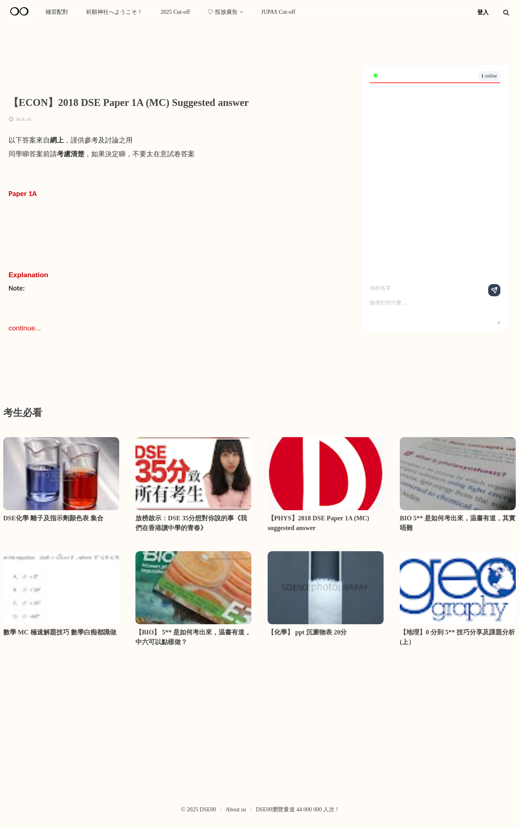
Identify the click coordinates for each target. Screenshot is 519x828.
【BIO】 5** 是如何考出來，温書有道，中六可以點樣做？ (193, 637)
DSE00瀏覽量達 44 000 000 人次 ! (297, 809)
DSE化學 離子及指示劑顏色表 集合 (53, 518)
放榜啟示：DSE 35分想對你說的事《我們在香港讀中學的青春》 (191, 523)
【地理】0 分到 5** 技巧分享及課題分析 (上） (457, 637)
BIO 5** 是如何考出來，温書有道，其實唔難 (457, 523)
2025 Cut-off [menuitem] (175, 12)
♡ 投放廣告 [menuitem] (223, 12)
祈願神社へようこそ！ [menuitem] (114, 12)
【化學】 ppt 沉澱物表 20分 (307, 632)
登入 (483, 12)
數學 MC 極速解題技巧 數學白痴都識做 (59, 632)
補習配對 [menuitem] (56, 12)
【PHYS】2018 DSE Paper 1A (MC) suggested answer (318, 523)
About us (235, 809)
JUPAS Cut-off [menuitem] (278, 12)
